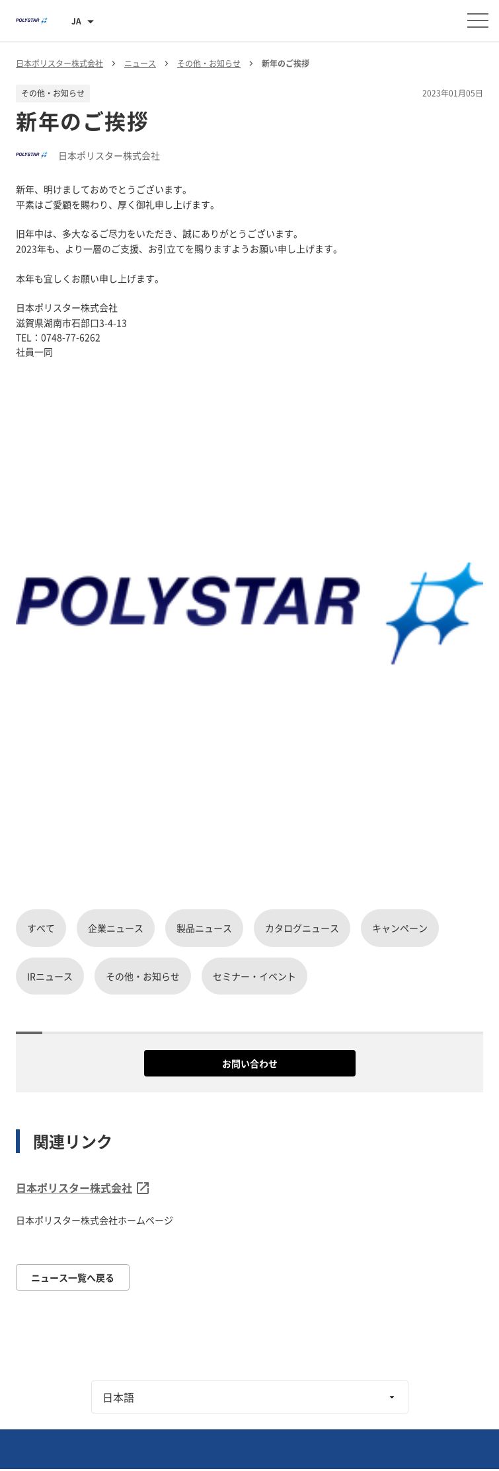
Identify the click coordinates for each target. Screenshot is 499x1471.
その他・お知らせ (143, 976)
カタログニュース (302, 927)
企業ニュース (115, 927)
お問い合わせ (250, 1063)
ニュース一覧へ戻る (72, 1277)
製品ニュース (204, 927)
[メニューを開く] (478, 20)
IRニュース (50, 976)
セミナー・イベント (254, 976)
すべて (41, 927)
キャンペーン (400, 927)
